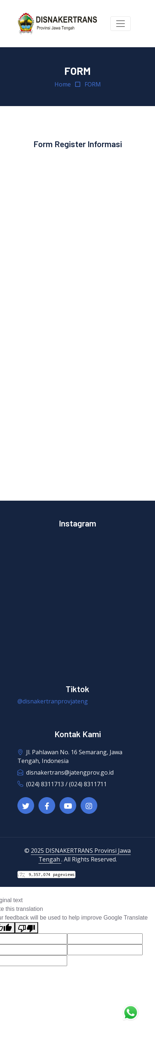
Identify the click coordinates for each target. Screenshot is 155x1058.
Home (62, 84)
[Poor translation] (26, 927)
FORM (93, 84)
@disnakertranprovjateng (52, 701)
